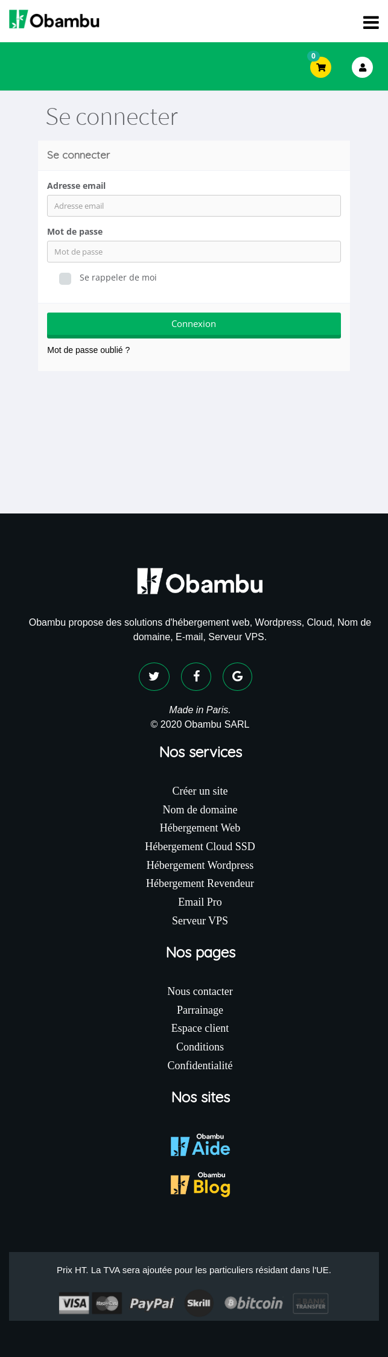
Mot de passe (75, 231)
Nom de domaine (200, 810)
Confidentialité (200, 1066)
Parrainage (200, 1010)
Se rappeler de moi (108, 278)
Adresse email (76, 185)
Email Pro (200, 902)
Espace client (200, 1028)
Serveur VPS (200, 921)
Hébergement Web (200, 828)
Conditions (200, 1047)
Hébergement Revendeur (200, 883)
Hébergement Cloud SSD (200, 847)
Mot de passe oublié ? (88, 350)
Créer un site (200, 791)
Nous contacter (199, 991)
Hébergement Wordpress (200, 865)
